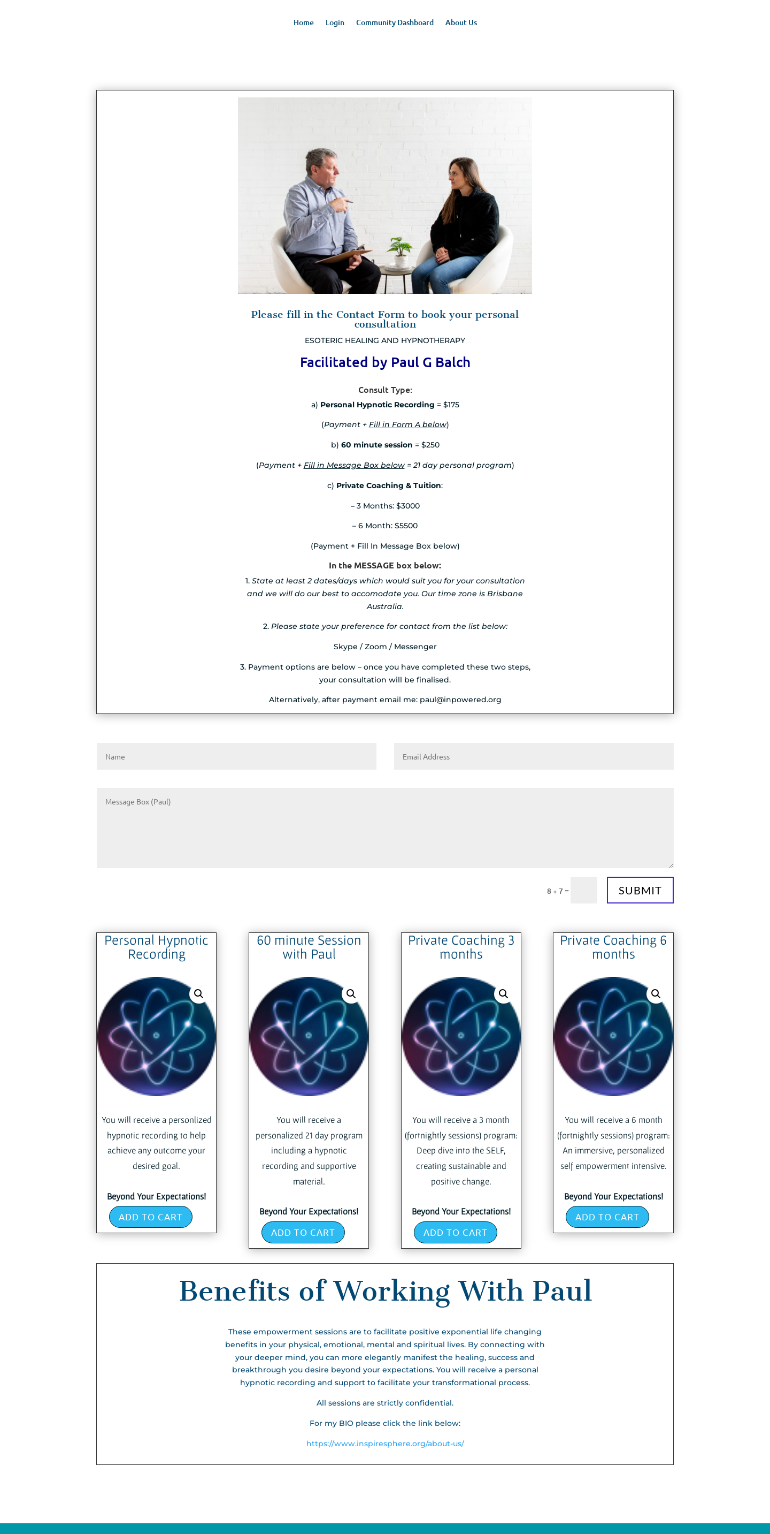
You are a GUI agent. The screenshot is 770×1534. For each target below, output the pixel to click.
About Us (461, 23)
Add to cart (151, 1216)
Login (335, 23)
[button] (199, 994)
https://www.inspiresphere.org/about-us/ (385, 1443)
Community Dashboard (395, 23)
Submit (640, 890)
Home (304, 23)
